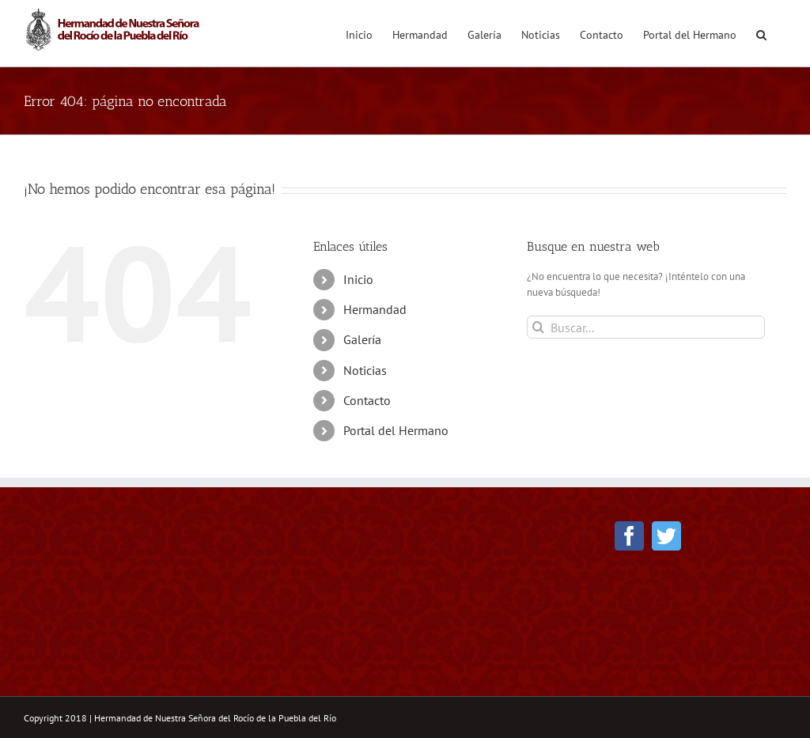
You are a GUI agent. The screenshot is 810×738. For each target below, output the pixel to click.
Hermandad (375, 309)
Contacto (367, 400)
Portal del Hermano (396, 430)
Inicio (358, 279)
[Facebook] (629, 536)
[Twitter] (666, 536)
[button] (761, 33)
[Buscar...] (646, 327)
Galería (362, 339)
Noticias (365, 370)
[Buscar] (538, 327)
